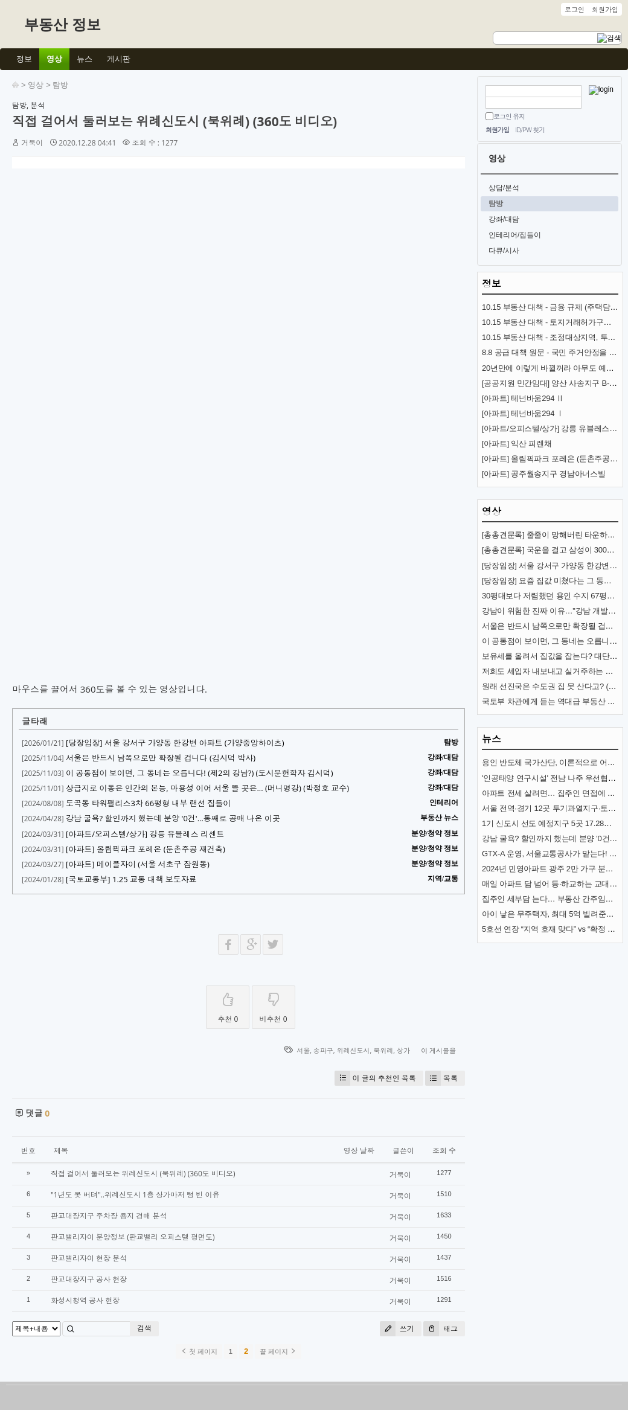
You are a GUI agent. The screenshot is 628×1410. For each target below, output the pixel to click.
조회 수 (444, 1151)
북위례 (383, 1050)
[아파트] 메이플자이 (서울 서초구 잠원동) (138, 864)
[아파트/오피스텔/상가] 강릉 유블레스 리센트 (145, 833)
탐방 (60, 84)
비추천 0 (273, 1005)
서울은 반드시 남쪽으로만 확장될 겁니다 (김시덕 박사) (160, 757)
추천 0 (227, 1005)
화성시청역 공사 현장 (85, 1300)
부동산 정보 (62, 24)
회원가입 (497, 129)
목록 (441, 1078)
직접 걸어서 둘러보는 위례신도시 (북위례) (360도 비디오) (174, 121)
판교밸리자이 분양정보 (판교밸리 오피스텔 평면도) (133, 1237)
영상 (35, 84)
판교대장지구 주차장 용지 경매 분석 (109, 1216)
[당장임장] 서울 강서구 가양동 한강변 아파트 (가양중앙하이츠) (175, 742)
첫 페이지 (199, 1351)
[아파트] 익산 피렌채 (516, 443)
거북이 (32, 143)
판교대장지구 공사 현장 (89, 1279)
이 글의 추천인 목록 (375, 1078)
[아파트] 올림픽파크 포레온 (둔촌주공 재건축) (145, 849)
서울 (303, 1050)
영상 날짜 (359, 1151)
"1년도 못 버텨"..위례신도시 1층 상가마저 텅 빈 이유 (135, 1195)
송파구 (323, 1050)
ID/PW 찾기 (530, 129)
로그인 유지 (509, 116)
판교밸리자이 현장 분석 (89, 1258)
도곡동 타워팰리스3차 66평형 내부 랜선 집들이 (148, 803)
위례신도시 (353, 1050)
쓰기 (397, 1328)
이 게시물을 (438, 1050)
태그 (440, 1328)
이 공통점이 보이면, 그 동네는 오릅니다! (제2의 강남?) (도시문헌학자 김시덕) (199, 772)
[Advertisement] (113, 294)
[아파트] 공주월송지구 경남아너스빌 (544, 473)
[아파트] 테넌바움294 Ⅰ (523, 413)
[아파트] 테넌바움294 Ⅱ (523, 398)
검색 (144, 1328)
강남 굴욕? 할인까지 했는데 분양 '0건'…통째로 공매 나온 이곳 (173, 818)
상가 (403, 1050)
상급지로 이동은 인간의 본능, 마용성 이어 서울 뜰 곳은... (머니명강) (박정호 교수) (207, 788)
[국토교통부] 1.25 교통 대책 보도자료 (131, 879)
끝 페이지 (278, 1351)
